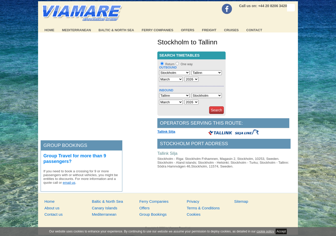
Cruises (231, 30)
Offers (187, 30)
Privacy (193, 201)
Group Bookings (153, 214)
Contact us (53, 214)
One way (187, 64)
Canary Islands (104, 208)
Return (169, 64)
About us (51, 208)
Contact (254, 30)
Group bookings (65, 145)
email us (69, 182)
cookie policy (265, 231)
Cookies (193, 214)
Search (216, 110)
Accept (281, 231)
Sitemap (241, 201)
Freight (209, 30)
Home (49, 30)
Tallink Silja (166, 131)
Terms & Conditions (203, 208)
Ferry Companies (157, 30)
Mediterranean (76, 30)
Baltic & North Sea (116, 30)
